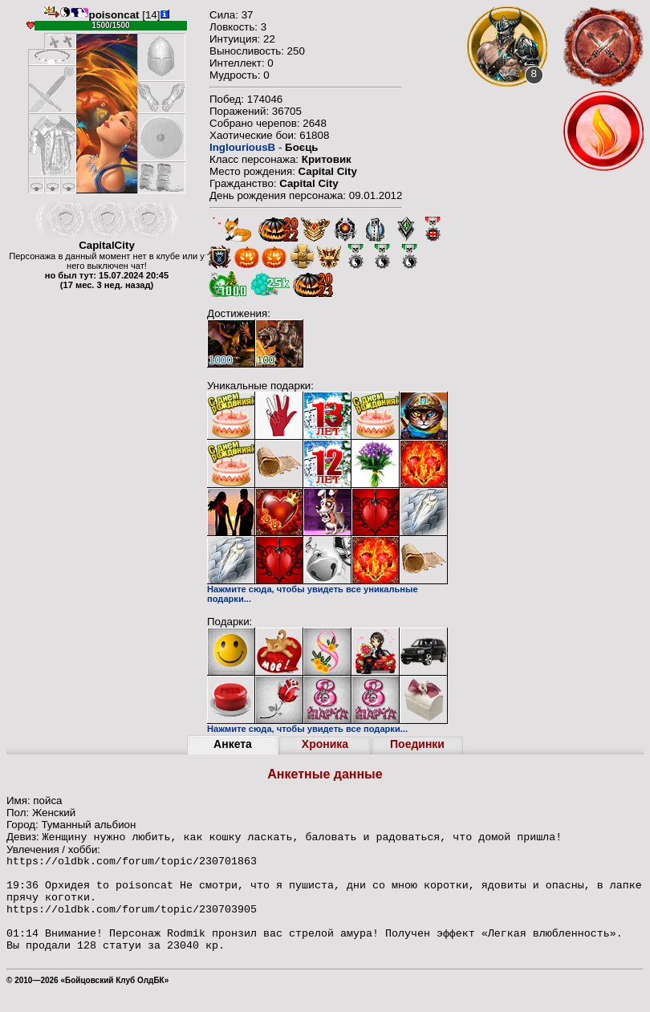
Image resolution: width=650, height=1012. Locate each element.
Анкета (232, 744)
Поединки (417, 744)
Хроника (325, 744)
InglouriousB (242, 147)
